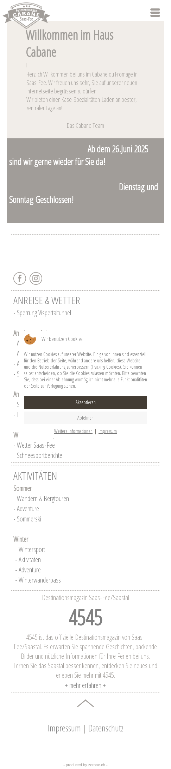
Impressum (108, 431)
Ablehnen (85, 417)
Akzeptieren (86, 402)
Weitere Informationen (73, 431)
